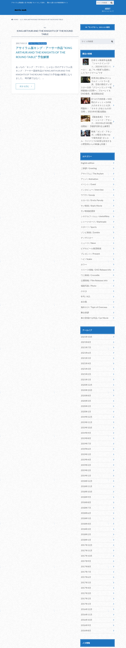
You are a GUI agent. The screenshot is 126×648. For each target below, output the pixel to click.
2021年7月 (85, 331)
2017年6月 (85, 547)
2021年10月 (86, 321)
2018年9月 (85, 472)
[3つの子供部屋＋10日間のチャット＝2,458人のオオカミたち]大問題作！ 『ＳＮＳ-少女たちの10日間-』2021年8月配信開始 (96, 102)
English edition (87, 157)
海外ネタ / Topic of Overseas (93, 292)
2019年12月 (86, 396)
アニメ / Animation (89, 172)
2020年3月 (85, 381)
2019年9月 (85, 411)
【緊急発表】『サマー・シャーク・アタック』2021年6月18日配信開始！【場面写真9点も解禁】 (96, 117)
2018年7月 (85, 482)
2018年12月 (86, 456)
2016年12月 (86, 577)
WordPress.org (87, 630)
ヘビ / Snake (86, 247)
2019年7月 (85, 421)
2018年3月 (85, 502)
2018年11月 (86, 461)
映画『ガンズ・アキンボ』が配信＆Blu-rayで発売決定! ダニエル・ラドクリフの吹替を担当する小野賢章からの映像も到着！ (96, 133)
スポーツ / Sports (88, 217)
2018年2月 (85, 507)
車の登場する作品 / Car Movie (93, 302)
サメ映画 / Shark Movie (91, 197)
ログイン (84, 616)
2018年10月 (86, 467)
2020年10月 (86, 371)
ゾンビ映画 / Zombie (89, 222)
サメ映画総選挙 (87, 202)
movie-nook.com (92, 641)
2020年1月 (85, 391)
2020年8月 (85, 376)
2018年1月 (85, 512)
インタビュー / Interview (91, 182)
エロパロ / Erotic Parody (91, 192)
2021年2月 (85, 356)
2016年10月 (86, 587)
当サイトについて (108, 9)
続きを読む (24, 86)
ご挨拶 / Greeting (88, 162)
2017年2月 (85, 567)
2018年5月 (85, 492)
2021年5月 (85, 341)
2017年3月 (85, 562)
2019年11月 (86, 401)
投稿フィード (86, 621)
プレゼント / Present (90, 242)
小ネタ (84, 277)
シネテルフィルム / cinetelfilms (94, 207)
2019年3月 (85, 441)
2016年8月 (85, 597)
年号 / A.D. (85, 282)
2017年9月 (85, 532)
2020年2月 (85, 386)
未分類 (84, 287)
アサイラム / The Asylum (91, 167)
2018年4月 (85, 497)
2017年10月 (86, 527)
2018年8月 (85, 477)
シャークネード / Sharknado (93, 212)
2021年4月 (85, 346)
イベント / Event (88, 177)
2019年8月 (85, 416)
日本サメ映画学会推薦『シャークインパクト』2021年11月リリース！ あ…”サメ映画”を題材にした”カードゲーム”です (97, 65)
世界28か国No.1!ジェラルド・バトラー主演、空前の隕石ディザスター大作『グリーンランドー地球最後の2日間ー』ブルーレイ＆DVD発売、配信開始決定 (96, 83)
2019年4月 (85, 437)
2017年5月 (85, 552)
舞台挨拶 (84, 297)
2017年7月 (85, 542)
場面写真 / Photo (88, 272)
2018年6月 (85, 487)
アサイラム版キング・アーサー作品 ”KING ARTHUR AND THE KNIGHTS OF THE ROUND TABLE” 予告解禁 (43, 52)
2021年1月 (85, 361)
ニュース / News (88, 232)
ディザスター (86, 227)
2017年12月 (86, 517)
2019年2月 (85, 446)
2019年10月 (86, 406)
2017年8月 (85, 537)
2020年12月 (86, 366)
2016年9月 (85, 592)
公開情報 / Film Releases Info (93, 267)
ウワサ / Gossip (87, 187)
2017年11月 (86, 522)
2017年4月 (85, 557)
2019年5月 (85, 432)
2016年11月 (86, 582)
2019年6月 (85, 426)
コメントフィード (88, 625)
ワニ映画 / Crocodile (90, 262)
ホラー (84, 252)
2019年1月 (85, 451)
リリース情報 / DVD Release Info (95, 257)
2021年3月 (85, 351)
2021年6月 (85, 336)
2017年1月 (85, 572)
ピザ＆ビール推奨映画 (90, 237)
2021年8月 (85, 326)
